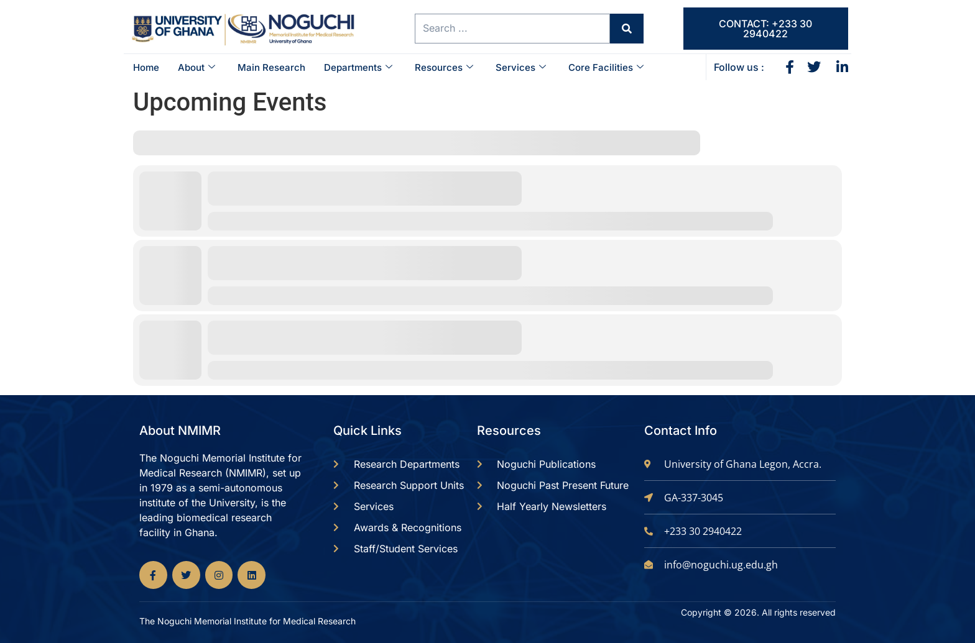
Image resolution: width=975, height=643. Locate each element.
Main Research (271, 67)
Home (146, 67)
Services (521, 67)
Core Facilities (606, 67)
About (196, 67)
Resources (444, 67)
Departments (358, 67)
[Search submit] (623, 29)
